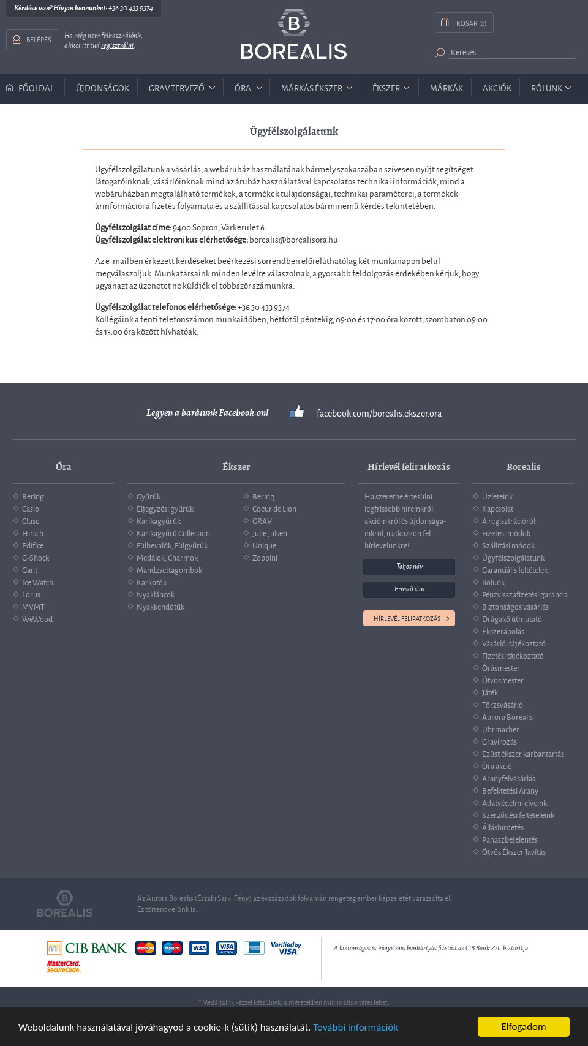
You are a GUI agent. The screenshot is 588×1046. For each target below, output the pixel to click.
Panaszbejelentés (510, 839)
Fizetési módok (506, 532)
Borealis (294, 34)
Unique (264, 545)
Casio (30, 508)
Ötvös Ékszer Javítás (514, 851)
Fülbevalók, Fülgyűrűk (172, 545)
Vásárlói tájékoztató (514, 643)
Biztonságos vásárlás (515, 606)
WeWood (37, 618)
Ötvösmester (503, 679)
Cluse (30, 520)
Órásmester (501, 667)
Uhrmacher (500, 728)
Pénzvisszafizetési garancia (525, 594)
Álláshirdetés (503, 827)
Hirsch (32, 532)
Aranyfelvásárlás (508, 777)
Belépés (38, 39)
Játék (490, 692)
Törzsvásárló (502, 704)
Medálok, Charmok (167, 557)
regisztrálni (117, 45)
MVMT (33, 606)
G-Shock (35, 557)
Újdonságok (102, 87)
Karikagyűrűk (159, 520)
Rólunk (546, 87)
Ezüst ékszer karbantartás (523, 753)
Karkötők (152, 581)
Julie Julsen (269, 532)
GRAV (262, 520)
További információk (355, 1027)
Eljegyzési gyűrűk (165, 508)
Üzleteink (497, 496)
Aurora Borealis (507, 716)
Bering (33, 496)
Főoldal (36, 87)
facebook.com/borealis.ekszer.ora (379, 413)
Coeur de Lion (274, 508)
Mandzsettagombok (169, 569)
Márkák (446, 87)
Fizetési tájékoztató (513, 655)
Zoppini (264, 557)
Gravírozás (499, 741)
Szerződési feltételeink (518, 814)
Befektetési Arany (510, 790)
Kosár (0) (471, 22)
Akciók (497, 87)
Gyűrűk (148, 496)
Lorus (31, 594)
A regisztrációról (508, 520)
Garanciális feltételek (515, 569)
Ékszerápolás (503, 630)
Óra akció (497, 765)
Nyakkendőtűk (160, 606)
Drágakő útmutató (512, 618)
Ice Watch (37, 581)
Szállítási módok (508, 545)
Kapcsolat (497, 508)
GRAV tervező (177, 87)
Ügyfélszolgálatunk (513, 557)
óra (243, 87)
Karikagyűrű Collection (173, 532)
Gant (29, 569)
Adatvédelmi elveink (514, 802)
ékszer (386, 87)
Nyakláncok (156, 594)
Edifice (32, 545)
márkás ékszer (311, 87)
